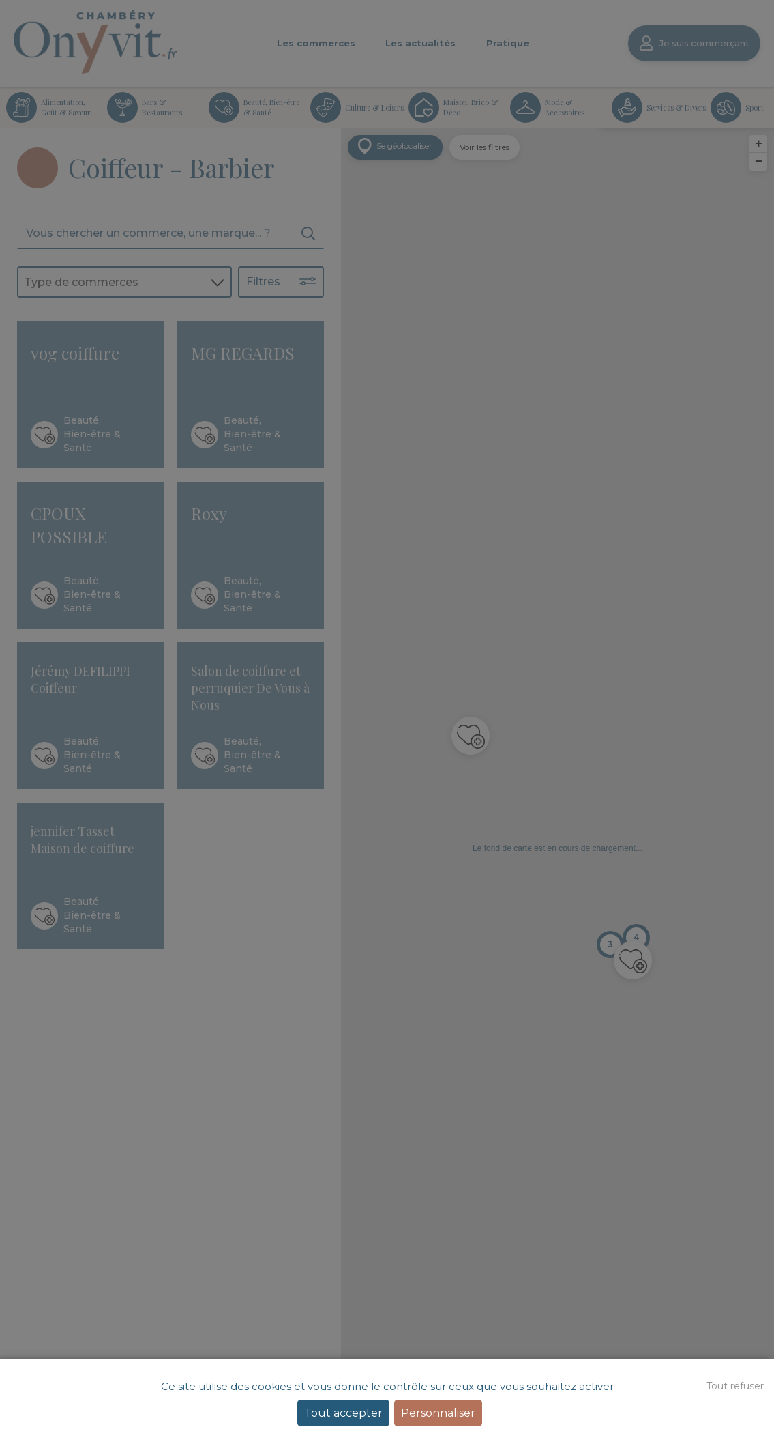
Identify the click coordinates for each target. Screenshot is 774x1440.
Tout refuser (735, 1386)
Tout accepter (343, 1413)
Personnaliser (438, 1413)
